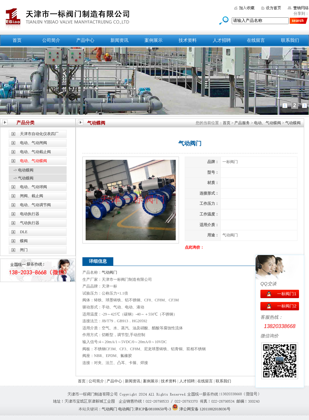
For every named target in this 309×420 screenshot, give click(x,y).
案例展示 (154, 40)
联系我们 (290, 40)
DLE (23, 232)
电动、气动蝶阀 (267, 123)
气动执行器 (29, 223)
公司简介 (51, 40)
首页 (17, 40)
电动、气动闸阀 (33, 143)
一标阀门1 (286, 293)
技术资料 (188, 40)
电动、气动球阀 (33, 187)
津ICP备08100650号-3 (153, 409)
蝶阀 (24, 241)
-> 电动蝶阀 (23, 170)
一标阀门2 (286, 306)
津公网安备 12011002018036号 (204, 409)
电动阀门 (126, 409)
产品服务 (242, 123)
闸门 (24, 250)
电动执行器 (29, 214)
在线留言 (256, 40)
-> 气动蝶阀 (23, 178)
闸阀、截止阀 (31, 196)
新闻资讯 (119, 40)
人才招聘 (222, 40)
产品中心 (85, 40)
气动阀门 (109, 272)
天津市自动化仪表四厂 (39, 134)
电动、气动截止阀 (35, 152)
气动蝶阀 (293, 123)
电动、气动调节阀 (35, 205)
